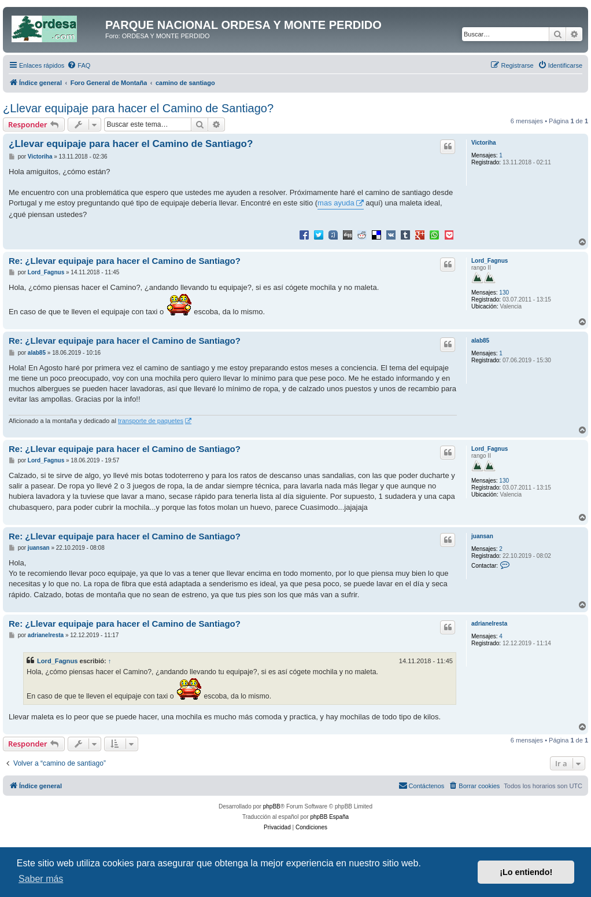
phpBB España (329, 817)
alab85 (480, 340)
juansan (482, 536)
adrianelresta (489, 623)
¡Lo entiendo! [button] (526, 872)
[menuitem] (78, 65)
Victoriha (483, 142)
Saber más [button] (41, 879)
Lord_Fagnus (489, 261)
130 (504, 292)
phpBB (271, 806)
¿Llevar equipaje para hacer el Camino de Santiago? (138, 108)
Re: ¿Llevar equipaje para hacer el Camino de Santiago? (125, 261)
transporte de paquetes (150, 420)
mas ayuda (335, 202)
